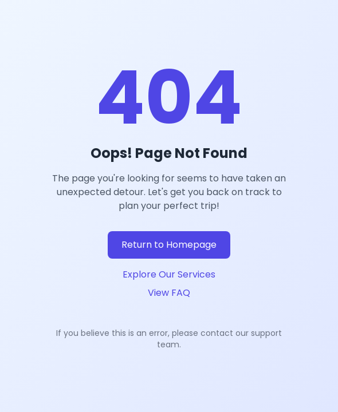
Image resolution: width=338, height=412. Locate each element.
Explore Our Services (169, 274)
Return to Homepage (169, 244)
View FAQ (169, 292)
